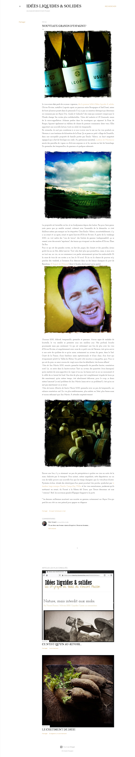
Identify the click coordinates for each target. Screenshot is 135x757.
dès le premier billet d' (96, 104)
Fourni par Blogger (67, 747)
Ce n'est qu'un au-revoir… (62, 644)
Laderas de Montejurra (105, 140)
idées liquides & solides (53, 6)
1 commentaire (53, 648)
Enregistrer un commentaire (58, 733)
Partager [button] (22, 22)
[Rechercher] (110, 6)
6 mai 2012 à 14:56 (62, 522)
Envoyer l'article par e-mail (57, 511)
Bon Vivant (52, 522)
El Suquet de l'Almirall (59, 264)
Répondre (52, 528)
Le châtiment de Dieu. (59, 729)
